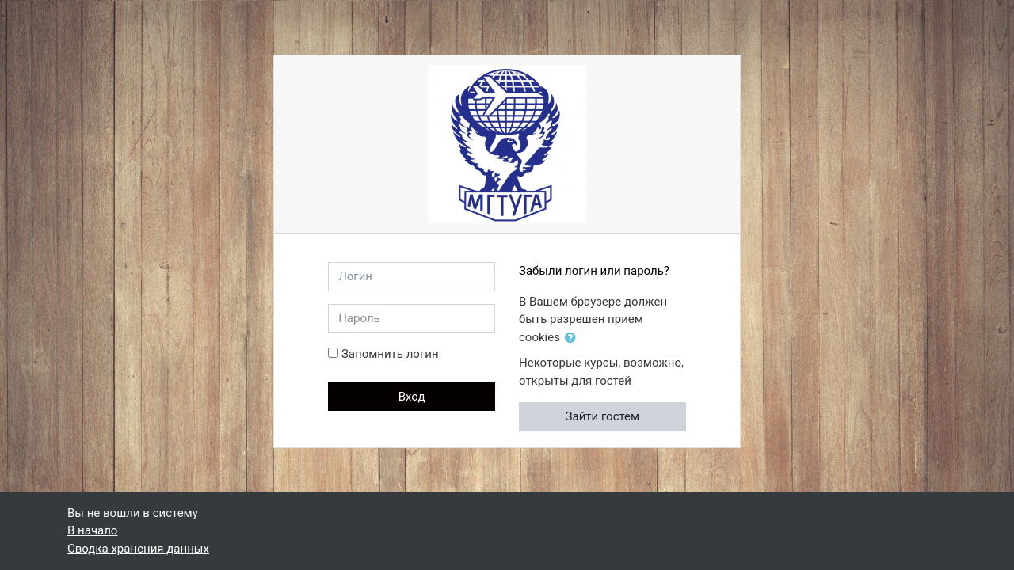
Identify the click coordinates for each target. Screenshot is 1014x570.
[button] (573, 338)
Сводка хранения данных (138, 549)
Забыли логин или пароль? (594, 271)
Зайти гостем (603, 416)
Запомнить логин (390, 354)
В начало (92, 530)
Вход (411, 397)
